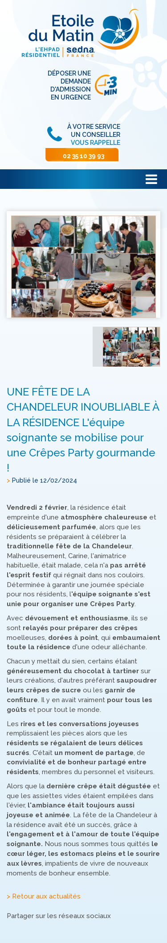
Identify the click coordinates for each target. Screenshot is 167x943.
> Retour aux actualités (44, 897)
